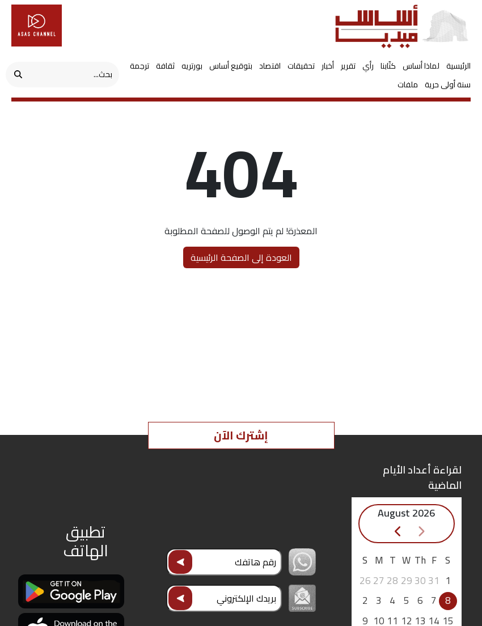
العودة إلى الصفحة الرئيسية (241, 257)
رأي (368, 66)
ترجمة (139, 66)
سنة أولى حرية (448, 85)
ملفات (408, 85)
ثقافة (165, 66)
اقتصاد (270, 66)
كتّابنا (388, 66)
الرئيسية (458, 66)
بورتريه (191, 66)
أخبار (328, 66)
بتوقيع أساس (230, 66)
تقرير (348, 66)
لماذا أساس (421, 66)
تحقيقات (301, 66)
